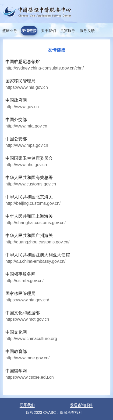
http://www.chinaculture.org (31, 338)
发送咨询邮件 (81, 405)
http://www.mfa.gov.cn (26, 126)
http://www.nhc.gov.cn (26, 164)
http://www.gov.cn (22, 106)
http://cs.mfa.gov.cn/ (24, 280)
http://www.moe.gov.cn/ (27, 358)
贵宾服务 (67, 31)
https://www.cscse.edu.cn (29, 377)
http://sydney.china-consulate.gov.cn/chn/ (44, 68)
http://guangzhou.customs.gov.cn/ (37, 242)
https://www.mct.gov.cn (27, 319)
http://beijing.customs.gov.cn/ (33, 203)
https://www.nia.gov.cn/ (27, 300)
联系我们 (27, 405)
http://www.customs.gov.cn (30, 184)
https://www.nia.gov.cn (26, 87)
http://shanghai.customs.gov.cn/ (35, 222)
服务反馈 (87, 31)
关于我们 (48, 31)
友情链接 (29, 31)
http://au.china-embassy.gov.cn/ (35, 261)
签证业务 (9, 31)
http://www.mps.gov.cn (26, 145)
